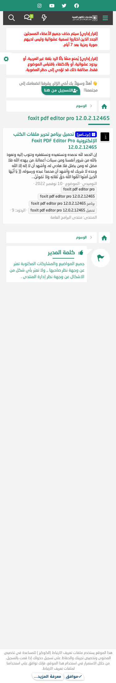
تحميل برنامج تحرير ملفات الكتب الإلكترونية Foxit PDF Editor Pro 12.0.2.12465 (55, 140)
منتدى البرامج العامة (66, 217)
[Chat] (28, 18)
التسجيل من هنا (61, 90)
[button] (105, 18)
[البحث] (11, 18)
